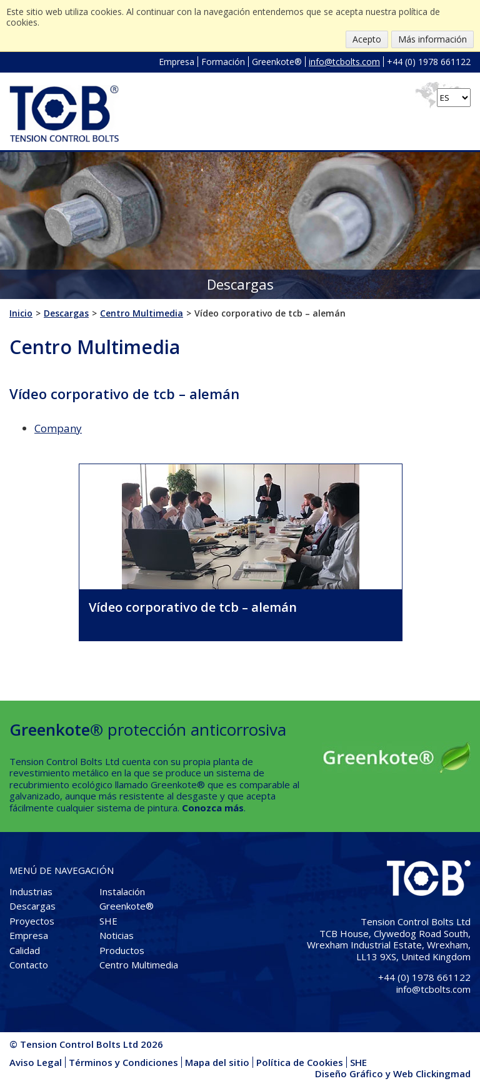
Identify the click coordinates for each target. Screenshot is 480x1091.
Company (58, 428)
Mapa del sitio (217, 1062)
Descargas (32, 906)
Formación (223, 61)
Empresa (176, 61)
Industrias (30, 891)
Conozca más (213, 807)
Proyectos (31, 921)
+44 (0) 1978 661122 (429, 61)
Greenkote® (277, 61)
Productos (121, 950)
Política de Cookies (299, 1062)
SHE (108, 921)
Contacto (28, 964)
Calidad (24, 950)
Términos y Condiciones (123, 1062)
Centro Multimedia (138, 964)
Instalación (122, 891)
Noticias (116, 935)
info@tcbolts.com (344, 61)
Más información (432, 39)
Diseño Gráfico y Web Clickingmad (393, 1073)
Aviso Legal (35, 1062)
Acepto (366, 39)
